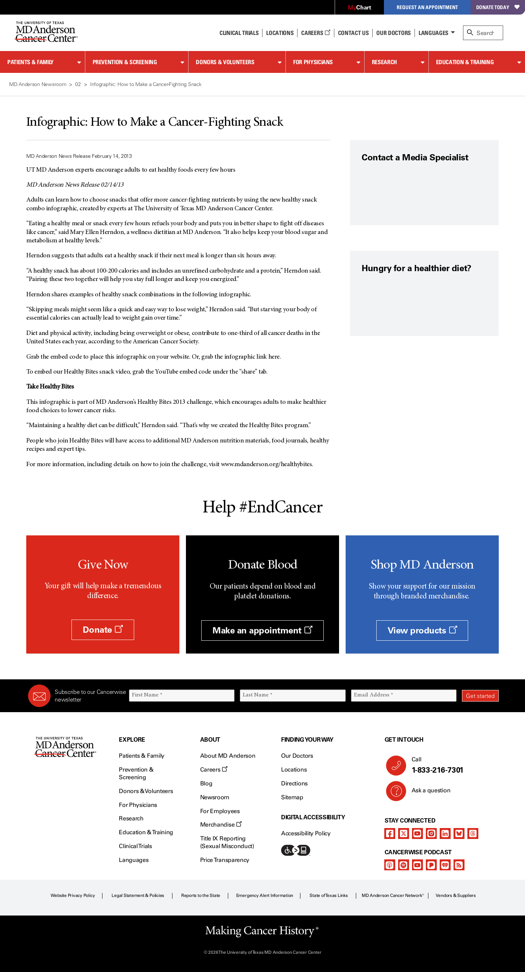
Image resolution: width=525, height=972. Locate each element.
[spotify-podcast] (404, 864)
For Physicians (313, 62)
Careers (315, 32)
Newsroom (214, 797)
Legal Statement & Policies (138, 895)
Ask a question (427, 793)
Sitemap (292, 797)
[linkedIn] (445, 833)
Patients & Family (30, 62)
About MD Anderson (228, 755)
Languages (433, 32)
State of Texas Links (328, 895)
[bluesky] (459, 833)
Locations (294, 769)
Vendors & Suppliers (456, 895)
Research (384, 62)
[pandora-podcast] (431, 864)
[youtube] (417, 833)
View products (422, 630)
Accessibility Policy (306, 833)
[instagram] (431, 833)
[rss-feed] (459, 864)
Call (452, 765)
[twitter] (404, 833)
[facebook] (390, 833)
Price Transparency (224, 859)
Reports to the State (200, 895)
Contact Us (353, 32)
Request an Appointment (427, 7)
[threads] (473, 833)
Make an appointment (262, 630)
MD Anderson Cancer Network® (393, 895)
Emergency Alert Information (264, 895)
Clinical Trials (238, 32)
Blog (206, 783)
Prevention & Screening (125, 62)
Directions (294, 783)
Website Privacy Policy (73, 895)
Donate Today (498, 7)
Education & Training (465, 62)
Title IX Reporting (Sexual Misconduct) (227, 842)
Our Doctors (393, 32)
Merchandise (221, 824)
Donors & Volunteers (225, 62)
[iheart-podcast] (445, 864)
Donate (102, 629)
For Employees (220, 811)
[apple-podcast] (390, 864)
